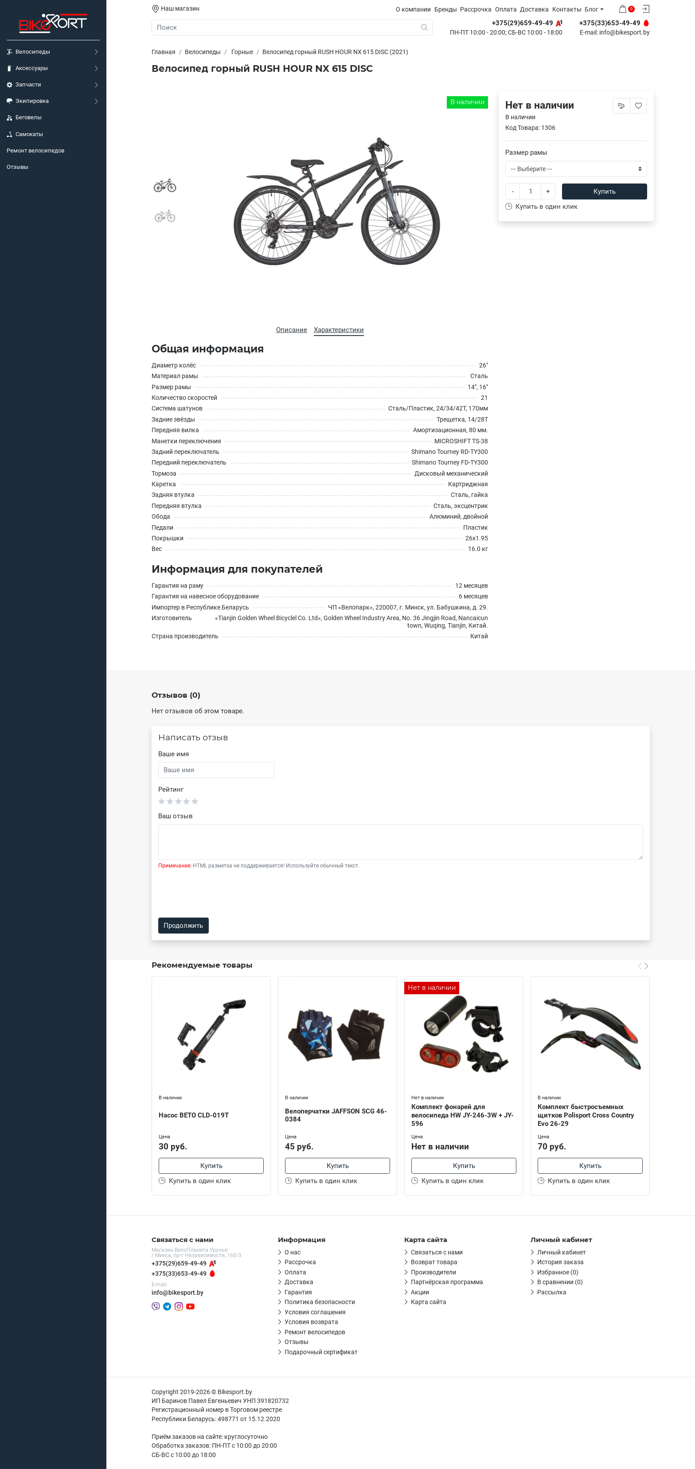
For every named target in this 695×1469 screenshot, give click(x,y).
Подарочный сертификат (321, 1352)
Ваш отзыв (175, 816)
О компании (413, 9)
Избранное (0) (557, 1272)
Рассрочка (476, 9)
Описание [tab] (291, 330)
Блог (591, 9)
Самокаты (25, 134)
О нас (293, 1252)
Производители (433, 1272)
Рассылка (551, 1292)
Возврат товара (434, 1262)
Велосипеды (28, 51)
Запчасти (24, 84)
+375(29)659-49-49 (179, 1263)
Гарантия (298, 1292)
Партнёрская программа (447, 1281)
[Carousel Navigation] (643, 966)
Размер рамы (526, 152)
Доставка (534, 9)
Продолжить (183, 926)
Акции (420, 1292)
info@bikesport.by (624, 33)
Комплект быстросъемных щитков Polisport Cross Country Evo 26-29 (586, 1115)
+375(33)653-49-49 (179, 1273)
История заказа (560, 1262)
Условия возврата (311, 1321)
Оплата (506, 9)
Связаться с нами (437, 1252)
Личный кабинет (561, 1252)
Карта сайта (428, 1301)
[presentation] (225, 893)
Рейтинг (171, 789)
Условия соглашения (315, 1312)
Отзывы (17, 167)
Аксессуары (27, 68)
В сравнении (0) (560, 1281)
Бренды (445, 9)
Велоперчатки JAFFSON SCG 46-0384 (336, 1115)
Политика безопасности (320, 1301)
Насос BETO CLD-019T (194, 1115)
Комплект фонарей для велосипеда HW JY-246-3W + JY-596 (462, 1115)
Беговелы (24, 117)
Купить (604, 191)
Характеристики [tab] (339, 330)
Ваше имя (173, 754)
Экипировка (28, 101)
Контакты (567, 9)
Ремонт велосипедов (35, 150)
